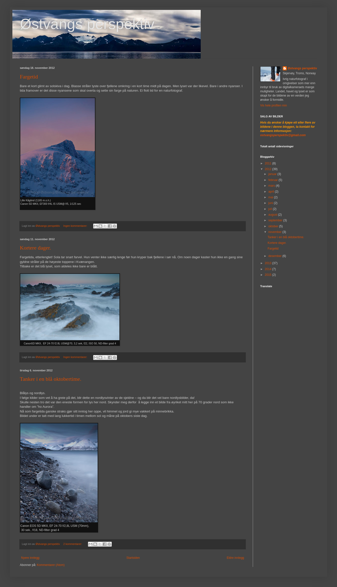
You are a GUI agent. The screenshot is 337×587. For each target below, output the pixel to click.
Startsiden (133, 558)
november (275, 232)
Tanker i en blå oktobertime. (50, 379)
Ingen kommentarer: (75, 225)
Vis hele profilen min (273, 105)
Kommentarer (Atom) (51, 565)
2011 (268, 163)
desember (275, 256)
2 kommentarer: (73, 543)
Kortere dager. (35, 248)
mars (272, 185)
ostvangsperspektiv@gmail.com (283, 135)
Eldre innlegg (235, 558)
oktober (273, 226)
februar (273, 180)
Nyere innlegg (30, 558)
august (273, 214)
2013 (268, 263)
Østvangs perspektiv (87, 24)
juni (271, 203)
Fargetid (29, 77)
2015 (268, 275)
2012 (268, 169)
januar (273, 174)
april (271, 191)
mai (271, 197)
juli (270, 209)
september (275, 220)
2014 (268, 269)
